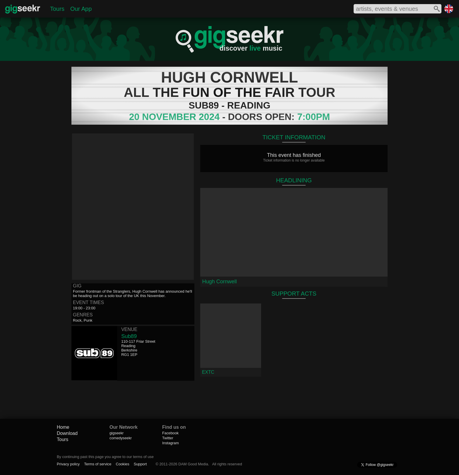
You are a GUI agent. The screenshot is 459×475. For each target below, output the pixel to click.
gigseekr (116, 433)
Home (63, 427)
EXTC (208, 372)
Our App (81, 9)
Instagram (170, 443)
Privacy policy (68, 464)
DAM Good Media (193, 464)
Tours (57, 9)
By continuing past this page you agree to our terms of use (105, 457)
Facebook (170, 433)
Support (140, 464)
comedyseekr (120, 438)
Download (67, 433)
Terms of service (97, 464)
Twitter (167, 438)
